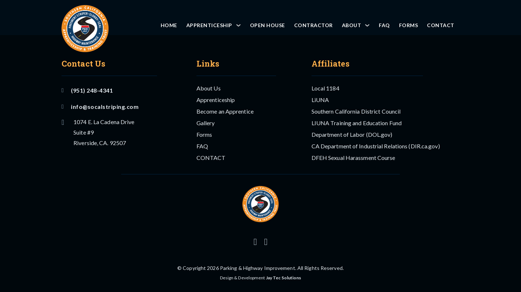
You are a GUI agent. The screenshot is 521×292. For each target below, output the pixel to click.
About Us (208, 88)
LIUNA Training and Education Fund (357, 122)
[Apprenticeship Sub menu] (238, 25)
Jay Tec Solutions (283, 277)
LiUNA (320, 99)
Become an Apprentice (225, 111)
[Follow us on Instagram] (255, 241)
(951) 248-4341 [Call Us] (87, 90)
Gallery (205, 122)
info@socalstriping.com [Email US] (100, 106)
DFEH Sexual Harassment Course (353, 157)
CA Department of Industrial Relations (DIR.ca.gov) (376, 146)
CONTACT (440, 25)
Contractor (313, 25)
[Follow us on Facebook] (265, 241)
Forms (408, 25)
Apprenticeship (209, 25)
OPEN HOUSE (267, 25)
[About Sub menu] (367, 25)
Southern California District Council (356, 111)
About (351, 25)
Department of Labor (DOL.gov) (352, 134)
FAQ (384, 25)
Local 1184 (325, 88)
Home (169, 25)
